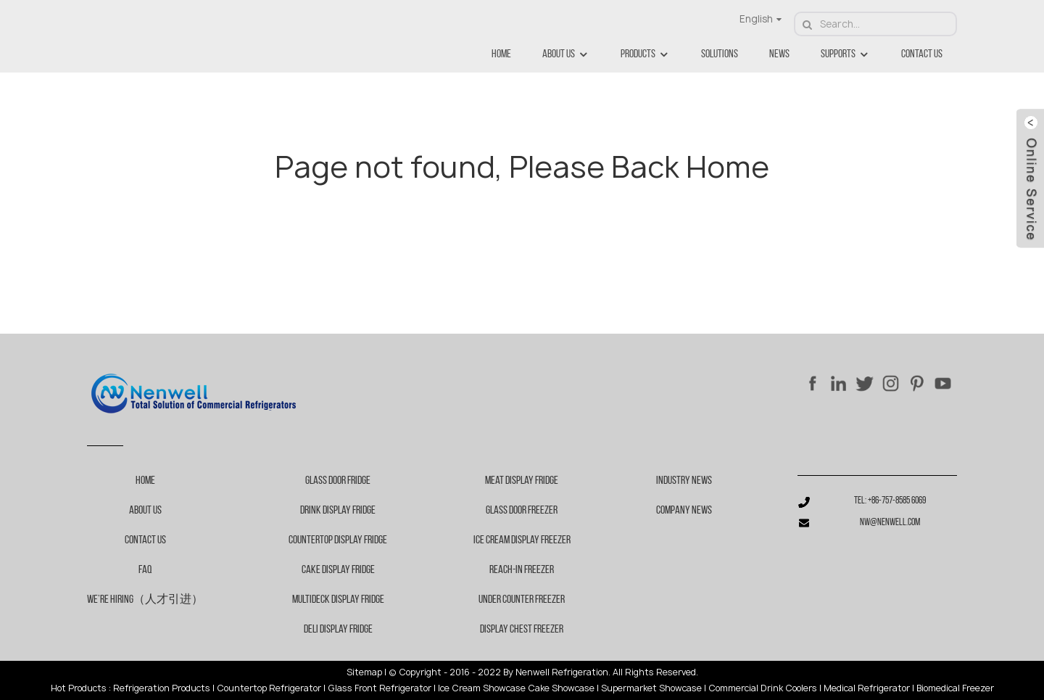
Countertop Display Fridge (338, 540)
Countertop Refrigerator (269, 688)
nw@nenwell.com (890, 522)
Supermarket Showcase (651, 688)
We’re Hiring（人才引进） (145, 600)
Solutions (719, 54)
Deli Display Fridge (338, 629)
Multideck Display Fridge (338, 600)
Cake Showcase (561, 688)
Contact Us (921, 54)
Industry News (684, 481)
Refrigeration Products (161, 688)
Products (645, 55)
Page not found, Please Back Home (522, 167)
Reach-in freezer (521, 570)
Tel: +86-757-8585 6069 (890, 500)
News (779, 54)
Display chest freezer (521, 629)
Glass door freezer (522, 510)
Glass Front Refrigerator (379, 688)
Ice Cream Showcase (482, 688)
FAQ (145, 570)
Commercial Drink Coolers (762, 688)
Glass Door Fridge (337, 481)
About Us (565, 55)
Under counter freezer (521, 600)
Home (501, 54)
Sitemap (364, 672)
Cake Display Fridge (338, 570)
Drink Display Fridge (338, 510)
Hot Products (79, 688)
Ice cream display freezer (522, 540)
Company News (684, 510)
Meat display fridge (521, 481)
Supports (845, 55)
